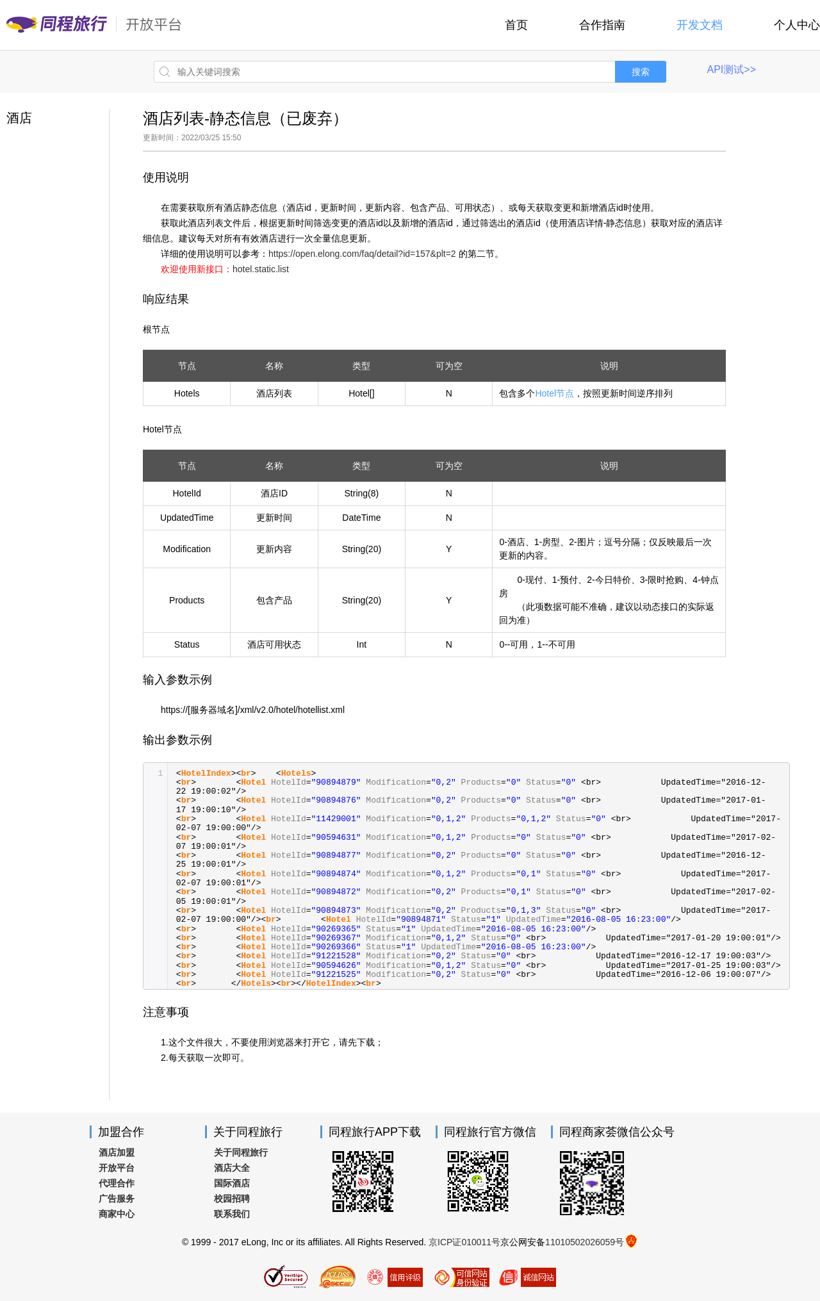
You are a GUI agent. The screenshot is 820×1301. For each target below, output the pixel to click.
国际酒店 (232, 1183)
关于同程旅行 (241, 1152)
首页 (516, 25)
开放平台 (117, 1168)
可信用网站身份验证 (460, 1276)
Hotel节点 (554, 393)
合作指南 (602, 25)
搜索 (641, 72)
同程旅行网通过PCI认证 (337, 1276)
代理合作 (117, 1183)
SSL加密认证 (286, 1276)
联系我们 (232, 1214)
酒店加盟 (117, 1152)
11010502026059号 (584, 1242)
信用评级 (394, 1276)
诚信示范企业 (527, 1276)
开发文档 (699, 25)
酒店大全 (232, 1168)
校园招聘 (232, 1198)
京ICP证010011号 (464, 1242)
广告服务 (117, 1198)
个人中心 (797, 25)
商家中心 (117, 1214)
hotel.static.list (261, 269)
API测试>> (731, 69)
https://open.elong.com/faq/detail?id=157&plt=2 (362, 254)
